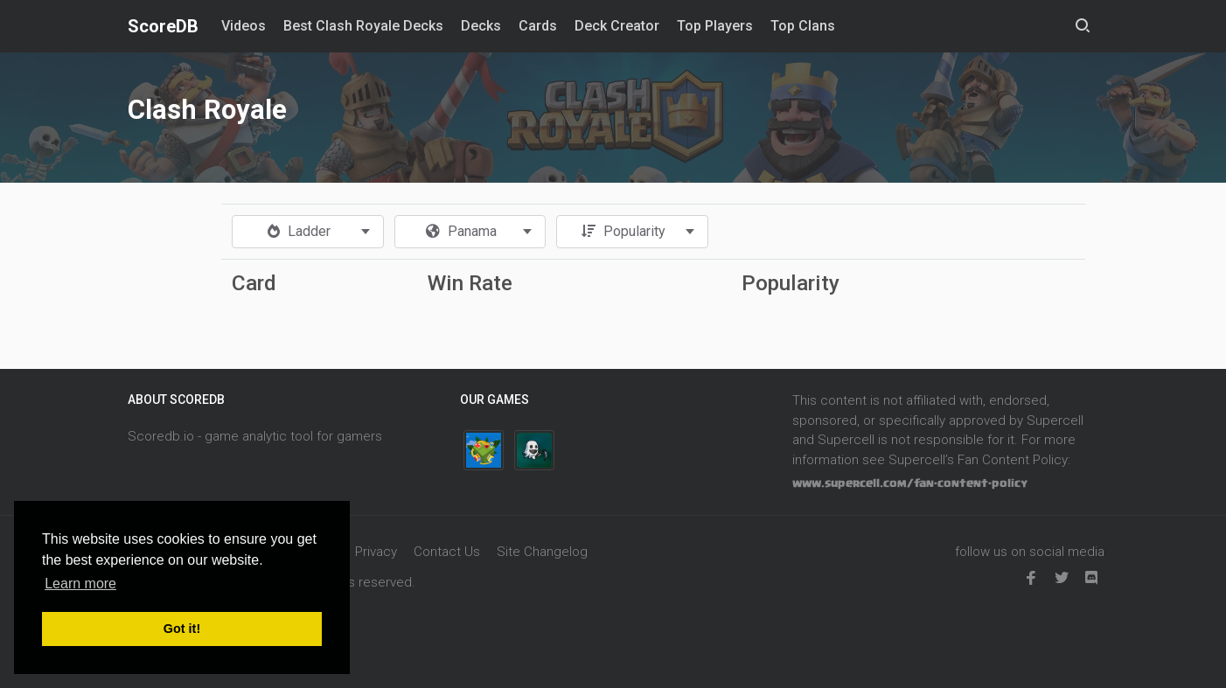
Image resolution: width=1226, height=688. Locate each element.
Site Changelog (542, 551)
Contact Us (447, 551)
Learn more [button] (80, 583)
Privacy (376, 551)
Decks (481, 25)
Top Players (715, 25)
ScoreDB (163, 26)
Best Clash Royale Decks (363, 25)
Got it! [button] (182, 629)
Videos (243, 25)
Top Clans (802, 25)
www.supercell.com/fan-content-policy (909, 483)
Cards (538, 25)
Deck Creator (617, 25)
